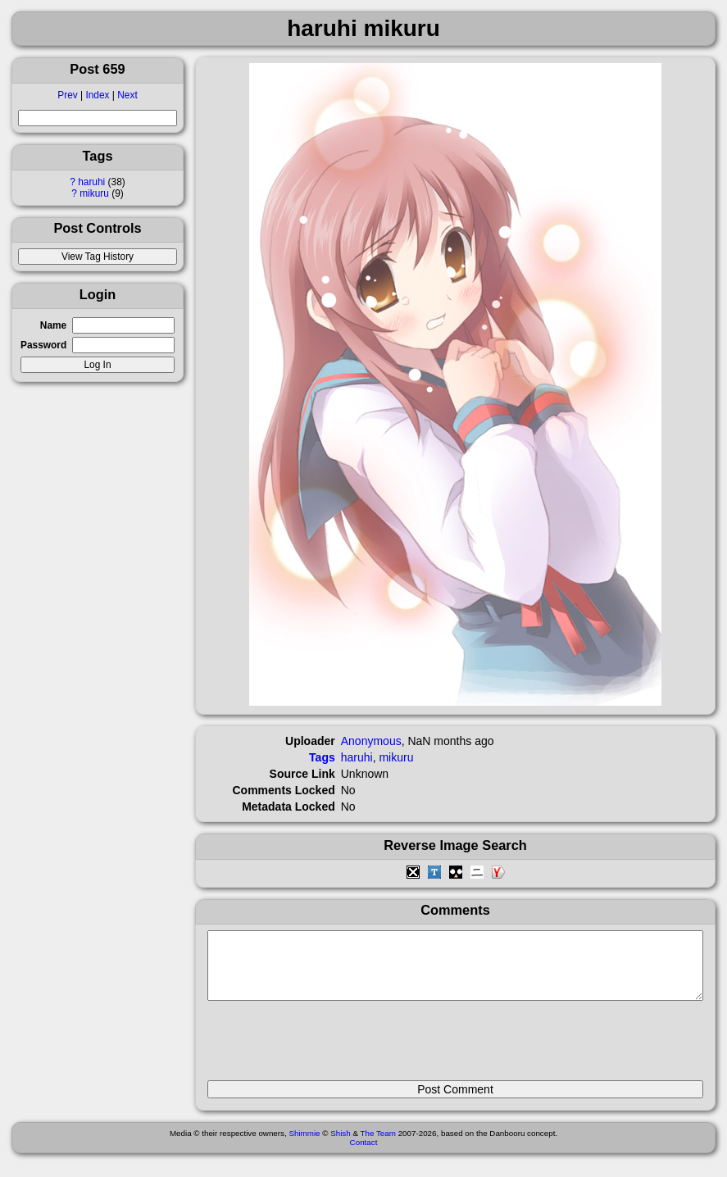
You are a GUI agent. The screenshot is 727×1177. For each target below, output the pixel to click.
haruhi (91, 182)
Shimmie (304, 1145)
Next (127, 95)
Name (53, 325)
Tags (322, 757)
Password (43, 345)
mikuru (94, 193)
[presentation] (332, 1047)
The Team (378, 1145)
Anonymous (371, 741)
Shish (340, 1145)
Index (97, 95)
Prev (67, 95)
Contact (364, 1154)
